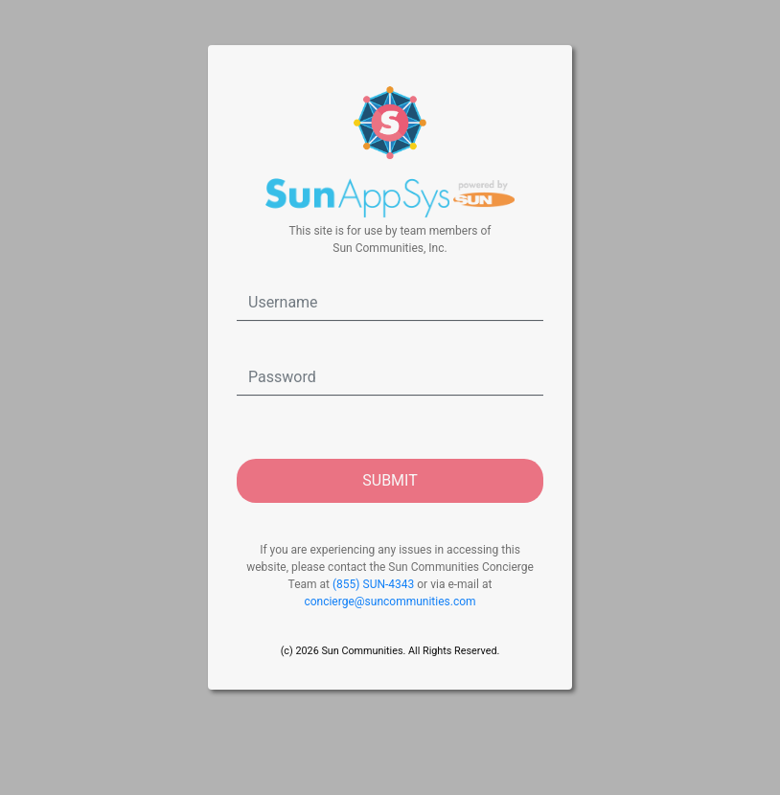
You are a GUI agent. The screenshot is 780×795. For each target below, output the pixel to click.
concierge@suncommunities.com (389, 601)
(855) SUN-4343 (373, 584)
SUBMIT (389, 480)
